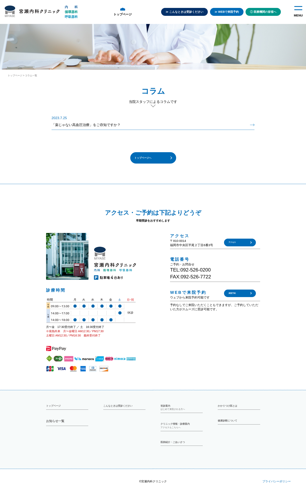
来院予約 (233, 296)
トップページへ (145, 159)
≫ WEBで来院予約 (226, 11)
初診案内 (182, 410)
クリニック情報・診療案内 (182, 430)
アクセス (233, 245)
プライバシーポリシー (276, 488)
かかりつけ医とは (230, 408)
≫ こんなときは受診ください (184, 11)
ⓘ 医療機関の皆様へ (263, 11)
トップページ (122, 12)
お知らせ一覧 (55, 425)
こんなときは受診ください (121, 408)
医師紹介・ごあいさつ (176, 448)
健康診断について (230, 425)
